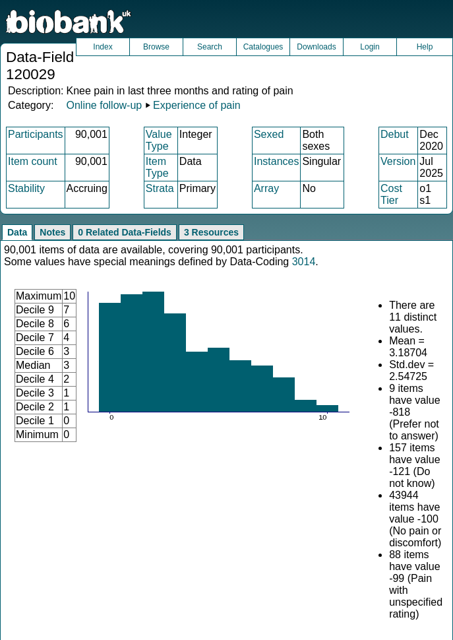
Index (102, 46)
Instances (276, 161)
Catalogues (263, 46)
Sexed (269, 134)
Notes (52, 232)
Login (369, 46)
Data (17, 232)
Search (209, 46)
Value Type (159, 140)
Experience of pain (197, 105)
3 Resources (211, 232)
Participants (35, 134)
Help (425, 46)
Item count (32, 161)
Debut (394, 134)
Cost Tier (391, 194)
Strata (160, 188)
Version (397, 161)
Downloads (316, 46)
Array (266, 188)
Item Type (157, 167)
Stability (26, 188)
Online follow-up (104, 105)
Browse (156, 46)
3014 (304, 261)
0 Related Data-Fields (124, 232)
